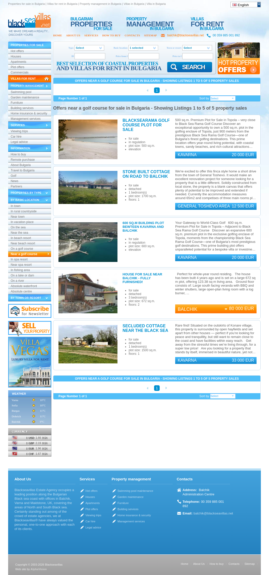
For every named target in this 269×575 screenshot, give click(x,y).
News (14, 181)
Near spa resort (21, 265)
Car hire (16, 136)
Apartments (18, 62)
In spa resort (19, 259)
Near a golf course (24, 254)
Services (91, 35)
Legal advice (19, 142)
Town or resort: (174, 48)
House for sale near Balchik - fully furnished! (142, 278)
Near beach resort (23, 243)
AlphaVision (39, 569)
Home (57, 35)
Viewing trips (19, 131)
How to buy (111, 35)
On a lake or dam (22, 275)
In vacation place (22, 222)
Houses (16, 56)
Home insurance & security (29, 113)
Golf (13, 176)
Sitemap (150, 35)
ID (72, 56)
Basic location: (121, 48)
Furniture (17, 103)
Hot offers (17, 51)
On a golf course (22, 248)
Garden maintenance (25, 97)
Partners (16, 186)
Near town (18, 216)
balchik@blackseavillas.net (185, 35)
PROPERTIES (91, 21)
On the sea (18, 227)
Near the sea (19, 232)
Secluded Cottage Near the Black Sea (145, 328)
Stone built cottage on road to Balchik (146, 174)
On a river (17, 281)
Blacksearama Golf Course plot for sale (146, 125)
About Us (73, 35)
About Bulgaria (21, 165)
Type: (71, 48)
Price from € (122, 56)
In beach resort (21, 238)
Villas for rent (23, 78)
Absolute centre (21, 291)
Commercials (19, 72)
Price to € (177, 56)
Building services (22, 108)
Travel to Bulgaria (23, 170)
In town (16, 206)
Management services (25, 119)
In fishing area (20, 270)
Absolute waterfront (24, 286)
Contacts (132, 35)
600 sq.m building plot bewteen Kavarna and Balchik (143, 226)
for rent (207, 21)
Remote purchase (23, 159)
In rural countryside (24, 211)
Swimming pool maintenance (21, 92)
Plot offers (17, 67)
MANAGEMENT (150, 21)
